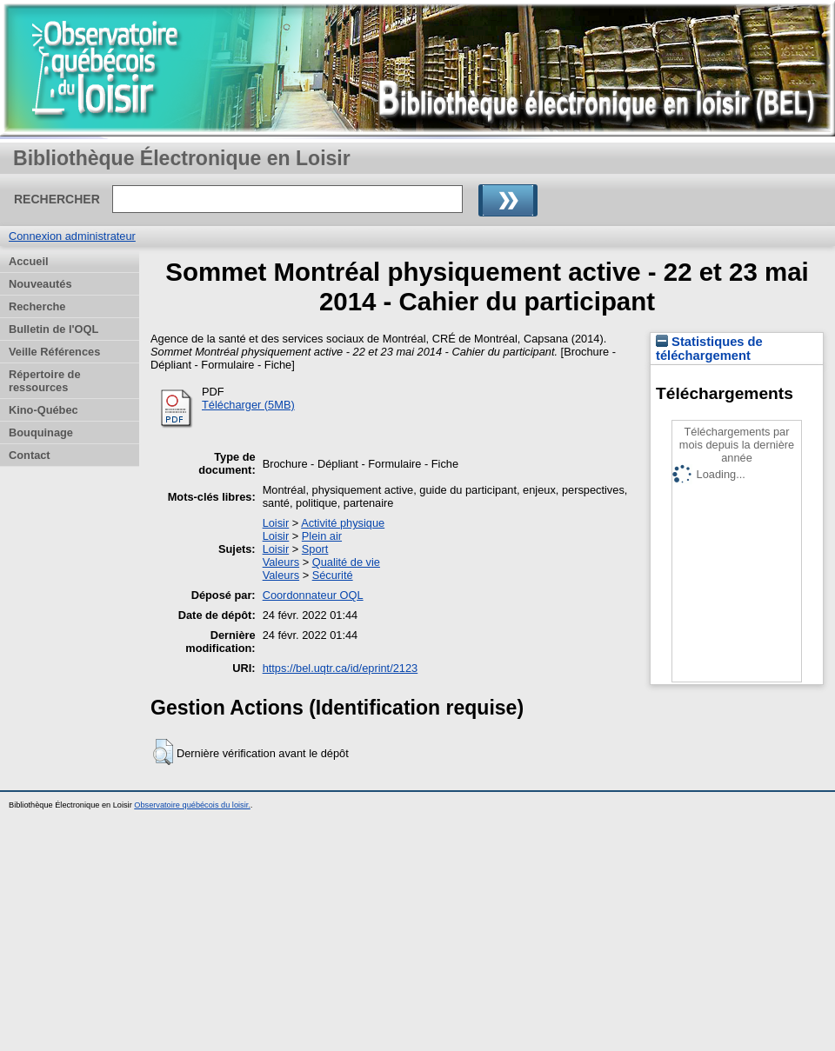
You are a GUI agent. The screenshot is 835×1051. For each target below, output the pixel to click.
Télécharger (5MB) (248, 404)
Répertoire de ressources (45, 381)
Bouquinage (41, 432)
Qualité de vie (346, 562)
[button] (163, 752)
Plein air (322, 535)
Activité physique (342, 522)
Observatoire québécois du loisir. (192, 805)
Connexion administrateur (72, 236)
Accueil (29, 261)
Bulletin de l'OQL (53, 329)
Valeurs (281, 562)
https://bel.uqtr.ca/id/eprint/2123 (340, 668)
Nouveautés (40, 283)
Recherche (37, 306)
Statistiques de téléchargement (709, 349)
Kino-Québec (43, 409)
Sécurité (332, 575)
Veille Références (54, 351)
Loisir (276, 522)
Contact (29, 455)
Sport (315, 548)
